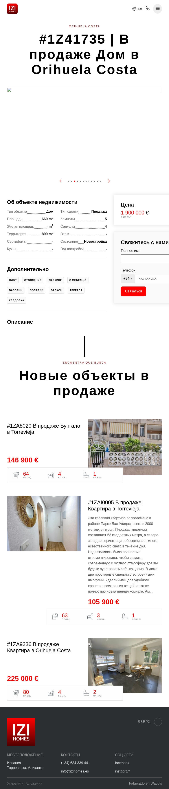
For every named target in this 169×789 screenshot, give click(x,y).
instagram (122, 771)
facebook (122, 763)
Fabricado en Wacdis (145, 783)
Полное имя (130, 251)
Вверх (150, 722)
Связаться (133, 291)
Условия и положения (24, 783)
